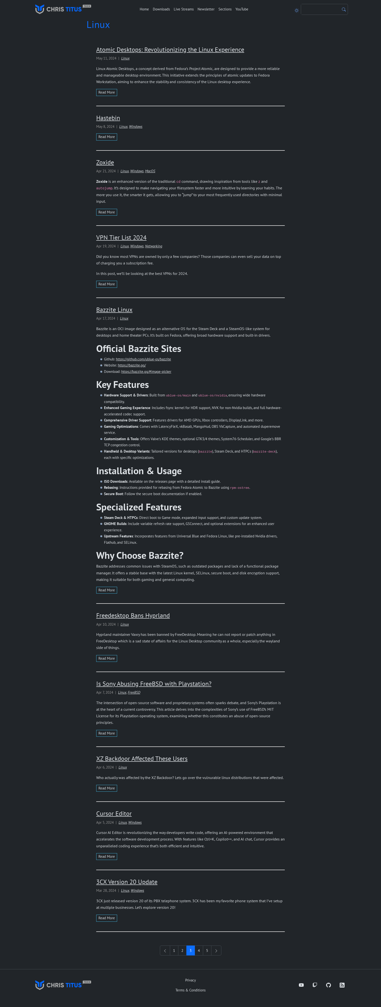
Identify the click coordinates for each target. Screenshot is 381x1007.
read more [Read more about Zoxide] (106, 212)
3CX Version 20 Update (126, 882)
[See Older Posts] (216, 950)
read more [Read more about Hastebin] (106, 136)
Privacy (190, 980)
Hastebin (108, 118)
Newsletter (206, 9)
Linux (125, 58)
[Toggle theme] (296, 9)
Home (144, 9)
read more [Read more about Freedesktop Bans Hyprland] (106, 658)
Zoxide (105, 162)
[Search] (320, 9)
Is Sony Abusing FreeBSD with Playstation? (153, 684)
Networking (153, 246)
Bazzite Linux (114, 310)
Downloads (161, 9)
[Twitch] (315, 985)
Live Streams (184, 9)
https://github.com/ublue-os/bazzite (143, 359)
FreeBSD (134, 692)
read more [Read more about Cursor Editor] (106, 856)
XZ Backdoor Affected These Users (142, 758)
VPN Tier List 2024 (121, 237)
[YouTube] (301, 985)
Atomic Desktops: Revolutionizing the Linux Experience (170, 49)
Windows (135, 126)
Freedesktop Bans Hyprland (133, 615)
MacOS (150, 171)
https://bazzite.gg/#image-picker (146, 371)
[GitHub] (328, 985)
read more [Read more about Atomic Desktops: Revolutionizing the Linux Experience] (106, 92)
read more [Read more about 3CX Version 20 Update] (106, 918)
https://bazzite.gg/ (132, 365)
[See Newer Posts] (165, 950)
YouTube (241, 9)
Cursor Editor (114, 813)
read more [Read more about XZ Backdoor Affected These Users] (106, 788)
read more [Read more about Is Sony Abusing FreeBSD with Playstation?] (106, 733)
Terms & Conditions (190, 990)
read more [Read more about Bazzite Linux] (106, 590)
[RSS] (342, 985)
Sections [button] (225, 9)
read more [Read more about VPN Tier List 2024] (106, 284)
